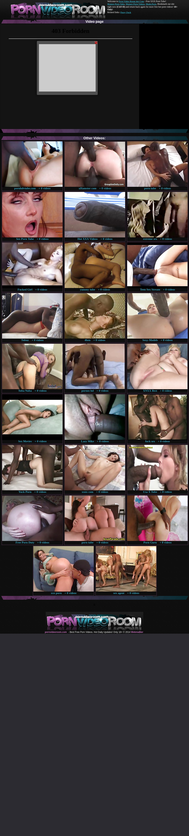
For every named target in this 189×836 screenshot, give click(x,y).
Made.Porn (151, 4)
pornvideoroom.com (56, 632)
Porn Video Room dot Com (131, 1)
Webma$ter (137, 632)
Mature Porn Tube (116, 4)
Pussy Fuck (125, 12)
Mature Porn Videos (135, 4)
